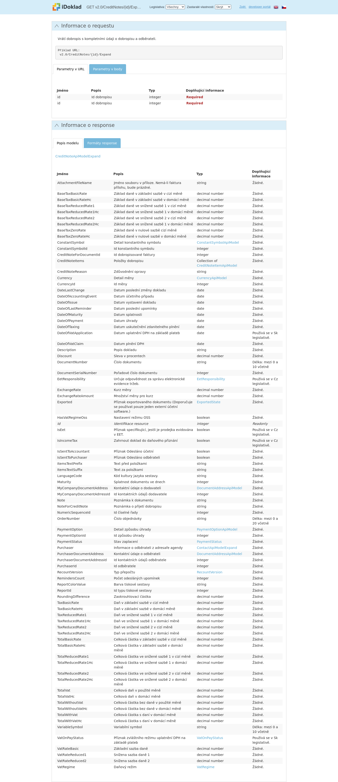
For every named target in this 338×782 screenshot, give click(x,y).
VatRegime (206, 767)
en (276, 7)
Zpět (242, 6)
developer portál (260, 6)
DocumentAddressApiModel (219, 488)
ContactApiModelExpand (217, 548)
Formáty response (102, 143)
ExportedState (208, 402)
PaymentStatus (209, 541)
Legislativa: (157, 7)
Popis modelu (68, 143)
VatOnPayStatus (210, 738)
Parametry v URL (70, 69)
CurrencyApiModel (212, 278)
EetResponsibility (211, 379)
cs (284, 7)
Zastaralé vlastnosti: (200, 7)
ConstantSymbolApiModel (218, 242)
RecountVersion (210, 572)
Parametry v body (107, 69)
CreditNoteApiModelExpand (77, 156)
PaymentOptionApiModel (217, 529)
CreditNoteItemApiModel (217, 265)
